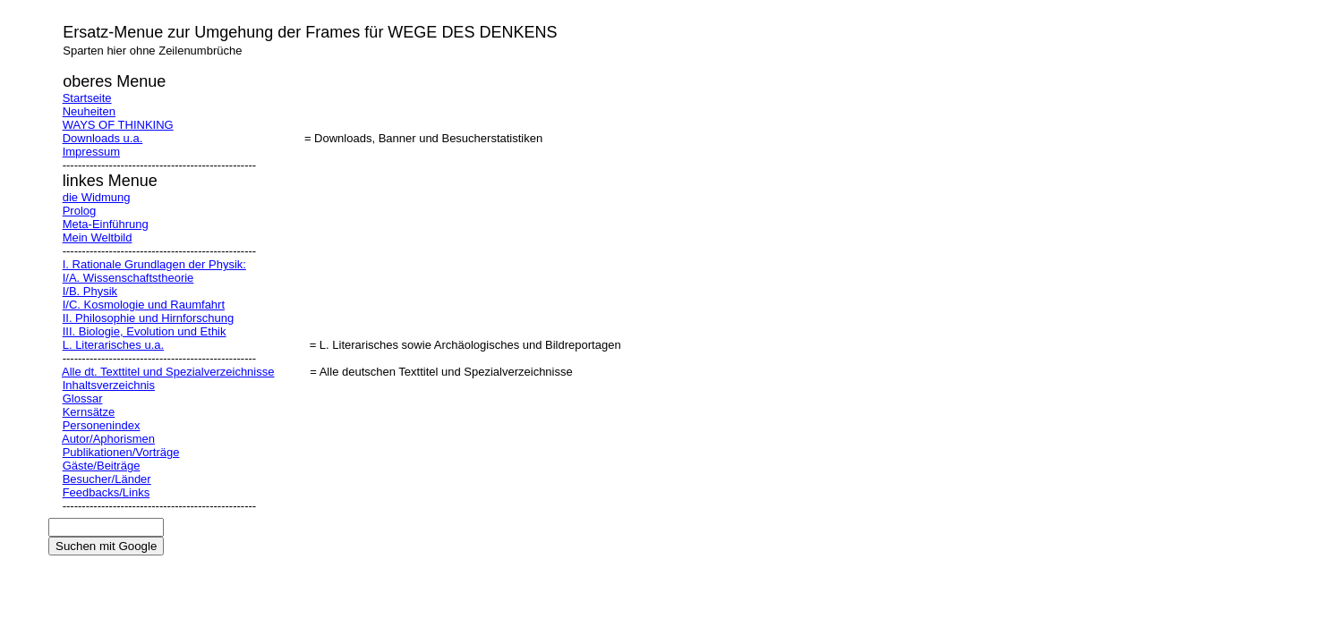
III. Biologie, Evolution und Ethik (144, 331)
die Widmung (97, 197)
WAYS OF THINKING (118, 124)
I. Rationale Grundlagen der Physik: (154, 264)
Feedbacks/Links (106, 492)
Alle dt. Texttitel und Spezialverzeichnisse (168, 371)
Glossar (83, 398)
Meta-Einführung (106, 224)
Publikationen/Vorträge (121, 452)
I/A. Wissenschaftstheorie (128, 277)
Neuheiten (89, 111)
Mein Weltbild (97, 237)
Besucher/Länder (107, 479)
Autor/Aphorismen (108, 438)
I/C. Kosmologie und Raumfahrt (144, 304)
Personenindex (102, 425)
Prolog (80, 210)
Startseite (87, 98)
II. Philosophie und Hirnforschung (149, 318)
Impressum (91, 151)
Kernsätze (89, 412)
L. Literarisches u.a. (113, 345)
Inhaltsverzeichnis (109, 385)
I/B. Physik (90, 291)
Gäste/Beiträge (102, 465)
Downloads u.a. (103, 138)
